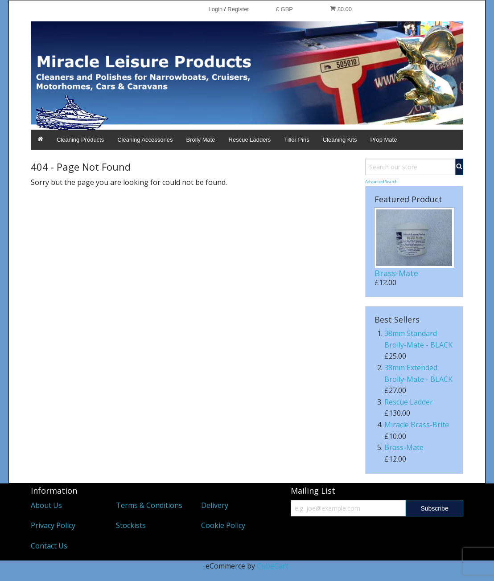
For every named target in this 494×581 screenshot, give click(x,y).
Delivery (214, 505)
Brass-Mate (396, 273)
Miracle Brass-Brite (416, 425)
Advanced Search (381, 181)
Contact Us (49, 546)
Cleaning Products (80, 139)
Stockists (131, 525)
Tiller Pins (296, 139)
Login (215, 9)
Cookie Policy (223, 525)
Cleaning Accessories (145, 139)
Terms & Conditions (149, 505)
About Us (46, 505)
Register (238, 9)
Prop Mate (383, 139)
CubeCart (272, 566)
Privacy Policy (53, 525)
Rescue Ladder (408, 402)
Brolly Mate (200, 139)
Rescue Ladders (250, 139)
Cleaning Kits (340, 139)
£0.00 (341, 8)
